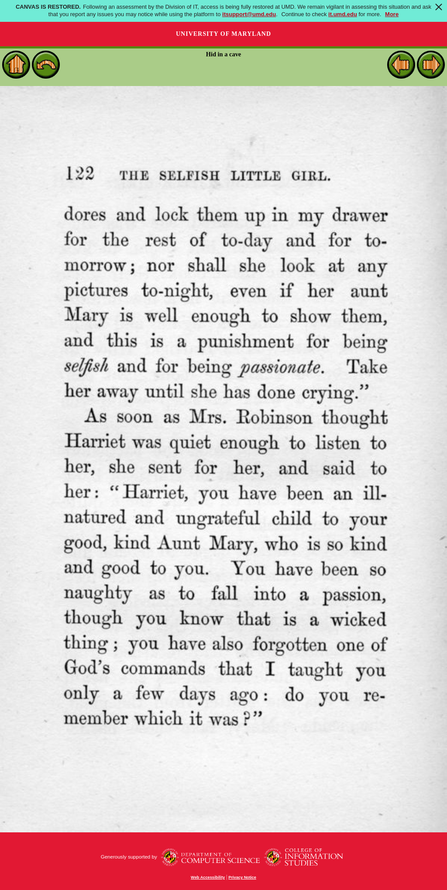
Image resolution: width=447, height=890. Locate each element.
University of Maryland (223, 34)
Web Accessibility (208, 877)
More (392, 14)
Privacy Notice (242, 877)
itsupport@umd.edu (249, 14)
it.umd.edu (342, 14)
